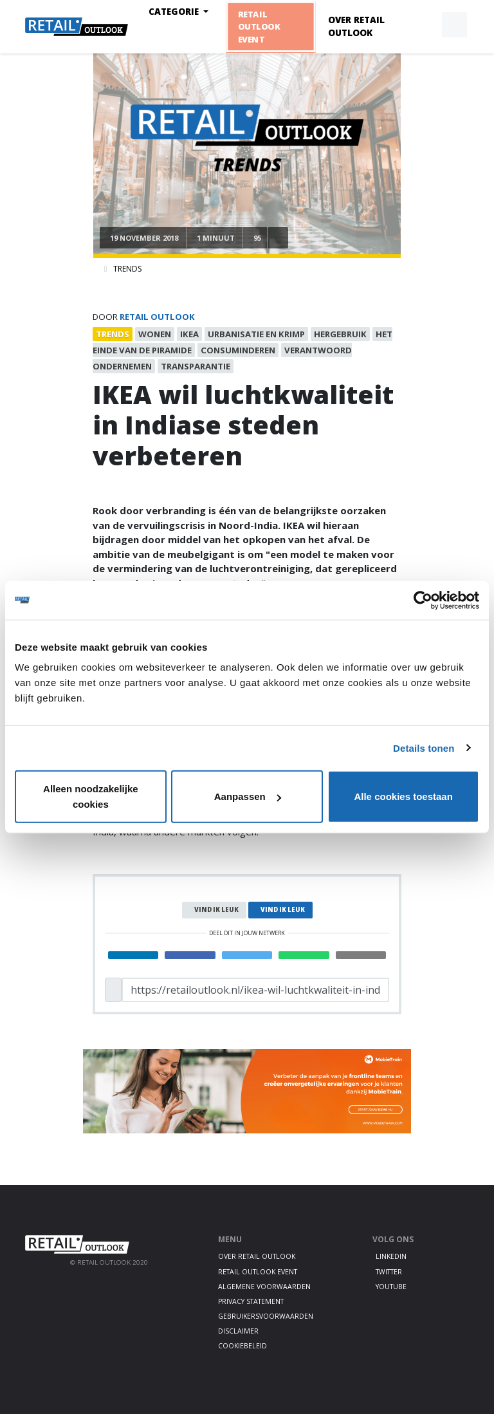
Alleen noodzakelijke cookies (90, 796)
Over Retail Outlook (356, 26)
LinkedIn (391, 1256)
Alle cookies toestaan (403, 796)
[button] (424, 25)
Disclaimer (238, 1330)
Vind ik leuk (216, 910)
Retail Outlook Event (259, 26)
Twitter (389, 1271)
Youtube (391, 1286)
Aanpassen (247, 796)
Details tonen (423, 747)
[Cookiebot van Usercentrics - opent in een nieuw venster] (423, 599)
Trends (127, 268)
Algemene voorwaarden (264, 1286)
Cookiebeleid (242, 1345)
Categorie (175, 11)
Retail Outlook (157, 316)
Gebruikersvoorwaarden (265, 1316)
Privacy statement (251, 1301)
